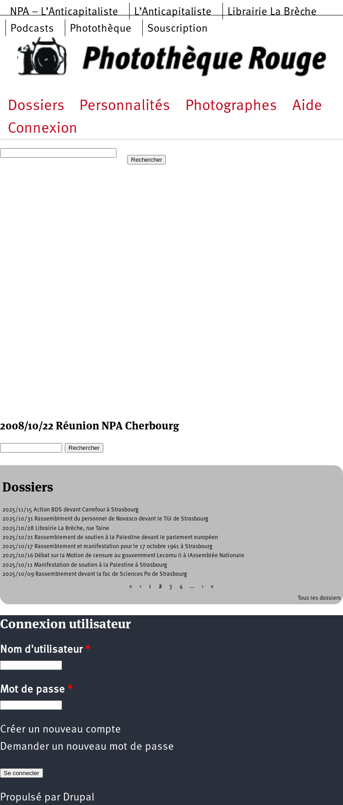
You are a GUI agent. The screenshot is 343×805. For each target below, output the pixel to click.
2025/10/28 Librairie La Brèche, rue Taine (55, 528)
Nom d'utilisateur (45, 650)
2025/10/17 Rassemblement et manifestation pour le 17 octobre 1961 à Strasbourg (107, 547)
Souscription (177, 29)
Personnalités (124, 106)
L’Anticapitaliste (173, 12)
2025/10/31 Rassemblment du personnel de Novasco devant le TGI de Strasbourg (105, 519)
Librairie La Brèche (272, 12)
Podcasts (32, 29)
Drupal (78, 797)
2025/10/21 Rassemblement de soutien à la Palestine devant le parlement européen (110, 537)
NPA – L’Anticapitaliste (64, 12)
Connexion (42, 128)
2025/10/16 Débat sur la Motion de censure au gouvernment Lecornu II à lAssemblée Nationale (123, 556)
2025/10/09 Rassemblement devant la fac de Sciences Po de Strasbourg (94, 574)
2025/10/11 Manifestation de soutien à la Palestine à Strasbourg (84, 565)
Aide (307, 106)
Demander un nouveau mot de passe (87, 747)
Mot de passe (36, 689)
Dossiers (36, 106)
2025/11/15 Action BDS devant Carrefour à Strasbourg (70, 510)
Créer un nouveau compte (60, 729)
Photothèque (100, 29)
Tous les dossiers (319, 598)
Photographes (231, 106)
